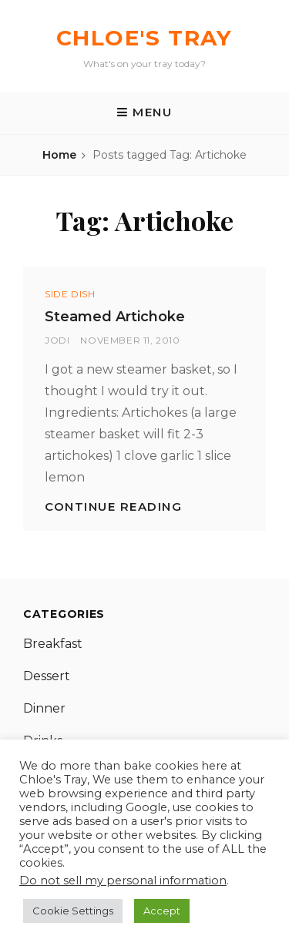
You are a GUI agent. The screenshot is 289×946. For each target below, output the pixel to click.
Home (59, 155)
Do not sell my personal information (123, 880)
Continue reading (113, 506)
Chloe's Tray (144, 38)
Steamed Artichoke (115, 316)
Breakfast (52, 643)
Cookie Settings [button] (72, 910)
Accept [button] (161, 910)
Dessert (46, 676)
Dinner (44, 708)
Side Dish (70, 294)
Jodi (57, 340)
